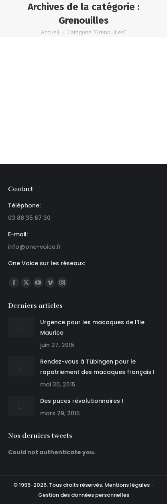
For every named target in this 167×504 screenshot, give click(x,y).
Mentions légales (127, 485)
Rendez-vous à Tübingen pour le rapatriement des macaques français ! (97, 367)
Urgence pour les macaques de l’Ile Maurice (92, 327)
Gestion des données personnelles (83, 495)
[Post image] (21, 327)
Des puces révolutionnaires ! (81, 401)
